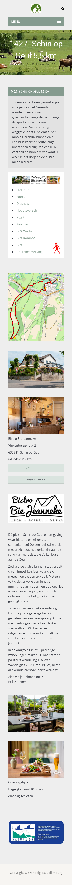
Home (16, 64)
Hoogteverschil (27, 210)
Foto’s (21, 197)
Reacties (23, 224)
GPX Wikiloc (25, 231)
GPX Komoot (26, 238)
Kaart (20, 217)
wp (24, 64)
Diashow (23, 203)
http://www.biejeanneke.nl (36, 467)
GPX (19, 245)
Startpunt (24, 190)
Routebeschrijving (30, 252)
